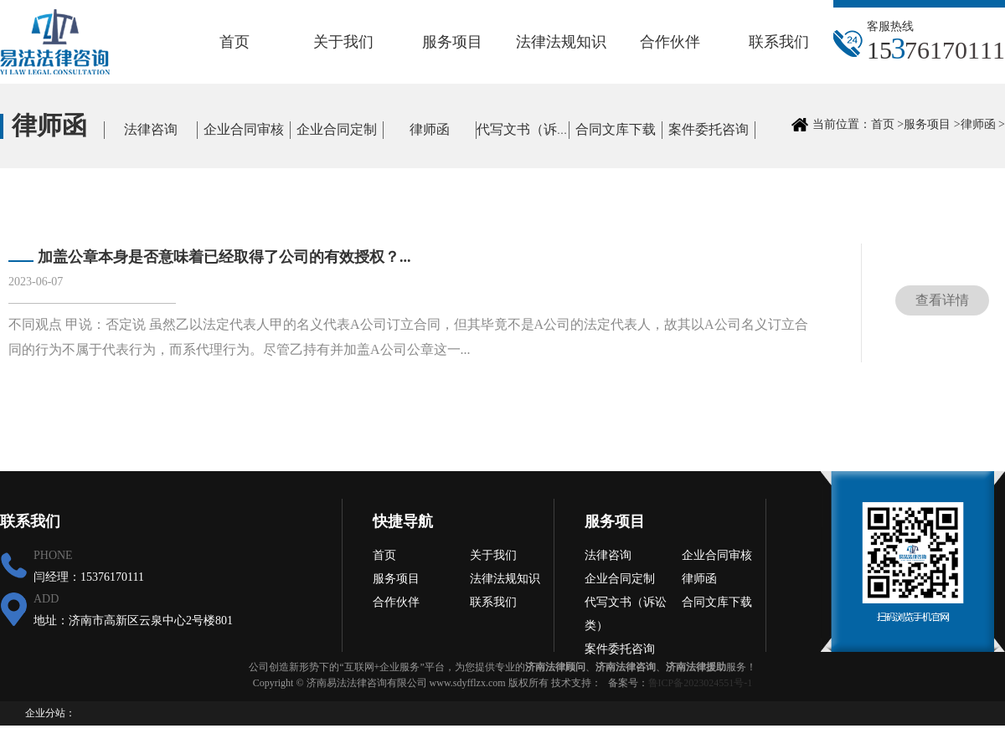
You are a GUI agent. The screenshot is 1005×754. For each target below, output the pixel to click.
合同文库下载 (615, 129)
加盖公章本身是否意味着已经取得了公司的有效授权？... (224, 257)
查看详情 (942, 300)
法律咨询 (151, 129)
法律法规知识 (561, 41)
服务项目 (452, 41)
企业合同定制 (336, 129)
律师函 (430, 129)
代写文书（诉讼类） (537, 129)
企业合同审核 (244, 129)
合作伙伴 (670, 41)
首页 (234, 41)
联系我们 (779, 41)
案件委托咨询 (708, 129)
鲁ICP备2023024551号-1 (700, 683)
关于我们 (343, 41)
